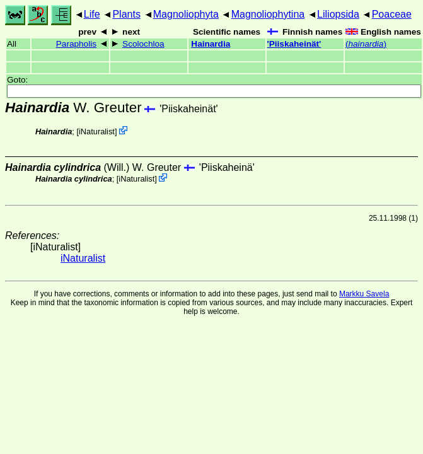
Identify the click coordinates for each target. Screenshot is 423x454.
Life (92, 14)
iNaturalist (97, 131)
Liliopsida (338, 14)
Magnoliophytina (268, 14)
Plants (126, 14)
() (365, 44)
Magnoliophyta (186, 14)
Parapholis (76, 44)
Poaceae (392, 14)
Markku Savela (364, 293)
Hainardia (210, 44)
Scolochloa (143, 44)
